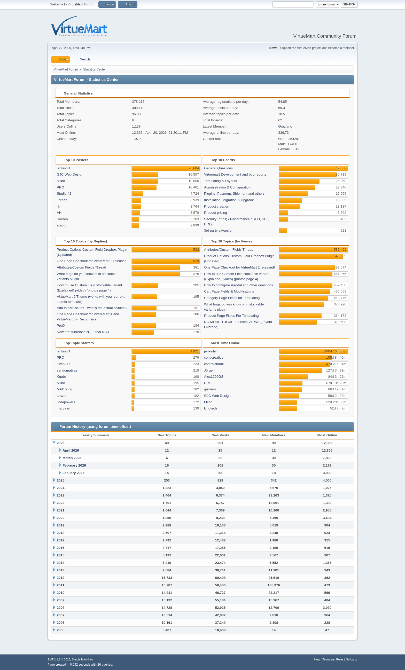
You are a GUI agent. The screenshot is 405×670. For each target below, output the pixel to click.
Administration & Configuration (227, 187)
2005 (61, 630)
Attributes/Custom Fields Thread (81, 267)
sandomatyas (67, 370)
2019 (61, 525)
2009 (61, 600)
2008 (61, 608)
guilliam (210, 389)
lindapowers (66, 402)
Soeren (62, 219)
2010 (61, 593)
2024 (61, 488)
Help (317, 659)
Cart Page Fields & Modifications (229, 291)
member (348, 48)
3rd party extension (218, 230)
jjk (58, 206)
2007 (61, 615)
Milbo (61, 181)
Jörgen (62, 200)
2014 (61, 563)
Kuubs (62, 377)
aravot (61, 225)
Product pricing (215, 213)
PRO (60, 187)
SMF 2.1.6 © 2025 (59, 659)
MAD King (64, 389)
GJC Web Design (70, 174)
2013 (61, 570)
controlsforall (214, 364)
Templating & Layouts (220, 181)
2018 (61, 533)
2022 (61, 503)
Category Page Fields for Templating (232, 298)
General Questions (218, 168)
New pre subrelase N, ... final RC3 (83, 332)
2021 (61, 510)
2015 (61, 555)
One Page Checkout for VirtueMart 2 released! (92, 261)
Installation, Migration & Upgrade (229, 200)
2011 (61, 585)
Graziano (285, 126)
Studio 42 (64, 193)
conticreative (213, 357)
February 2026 (74, 465)
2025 (61, 480)
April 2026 (71, 450)
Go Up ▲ (351, 659)
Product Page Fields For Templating (231, 316)
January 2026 (73, 473)
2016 (61, 548)
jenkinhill (63, 168)
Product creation (216, 206)
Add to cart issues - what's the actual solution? (92, 308)
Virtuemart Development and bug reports (235, 174)
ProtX (61, 325)
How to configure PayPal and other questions (238, 285)
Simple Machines (82, 659)
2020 (61, 518)
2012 (61, 578)
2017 (61, 540)
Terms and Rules (333, 659)
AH (59, 213)
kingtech (210, 408)
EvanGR (63, 364)
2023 (61, 495)
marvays (63, 408)
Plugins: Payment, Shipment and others (234, 193)
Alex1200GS (213, 377)
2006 (61, 623)
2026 (61, 443)
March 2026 (72, 458)
